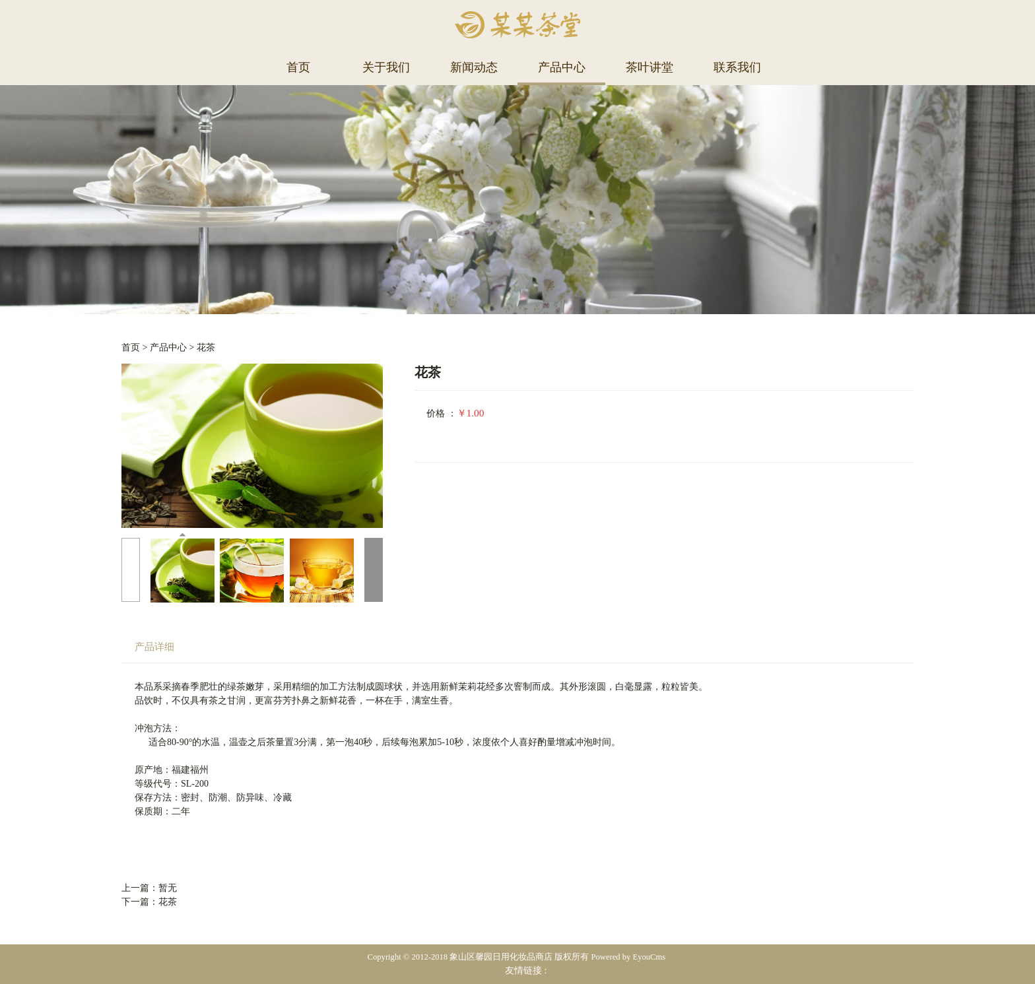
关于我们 (386, 67)
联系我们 (737, 67)
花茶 (206, 347)
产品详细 (154, 646)
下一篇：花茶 (149, 902)
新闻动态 (474, 67)
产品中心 (561, 67)
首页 (298, 67)
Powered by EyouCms (627, 957)
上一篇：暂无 (149, 888)
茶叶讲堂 (649, 67)
